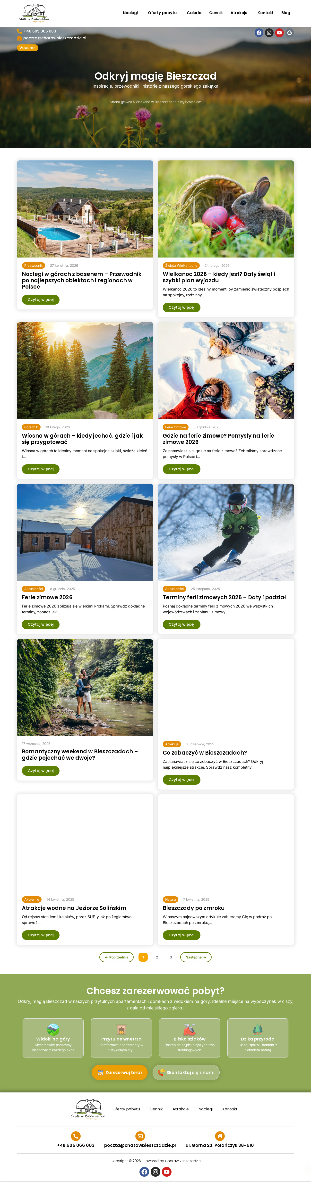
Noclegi (131, 12)
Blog (285, 12)
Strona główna (121, 102)
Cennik (216, 12)
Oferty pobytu (163, 12)
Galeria (194, 12)
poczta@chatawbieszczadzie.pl (54, 38)
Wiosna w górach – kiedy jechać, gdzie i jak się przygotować (82, 439)
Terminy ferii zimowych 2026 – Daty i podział (224, 597)
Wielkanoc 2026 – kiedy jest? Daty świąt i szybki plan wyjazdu (219, 277)
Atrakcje (240, 12)
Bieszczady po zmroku (194, 908)
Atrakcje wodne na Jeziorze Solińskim (74, 908)
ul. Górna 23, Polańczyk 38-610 (220, 1145)
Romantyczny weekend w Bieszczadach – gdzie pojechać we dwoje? (80, 755)
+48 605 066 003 (39, 31)
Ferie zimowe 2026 (47, 597)
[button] (33, 265)
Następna (194, 957)
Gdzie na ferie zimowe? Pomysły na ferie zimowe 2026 (218, 439)
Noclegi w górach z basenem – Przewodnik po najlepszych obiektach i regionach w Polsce (81, 280)
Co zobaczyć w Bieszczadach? (205, 753)
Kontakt (266, 12)
